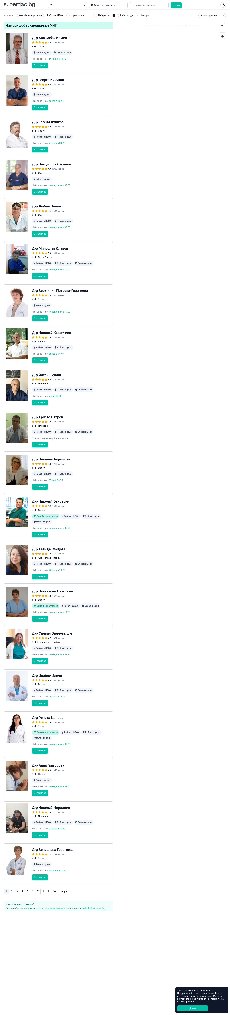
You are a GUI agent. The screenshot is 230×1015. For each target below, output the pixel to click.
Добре (192, 1008)
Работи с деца (127, 16)
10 (54, 868)
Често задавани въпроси (51, 885)
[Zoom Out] (222, 31)
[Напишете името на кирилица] (149, 5)
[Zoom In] (222, 26)
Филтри (145, 16)
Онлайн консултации (30, 16)
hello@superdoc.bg (95, 885)
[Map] (171, 327)
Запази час (40, 72)
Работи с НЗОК (55, 16)
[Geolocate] (222, 37)
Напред (64, 868)
